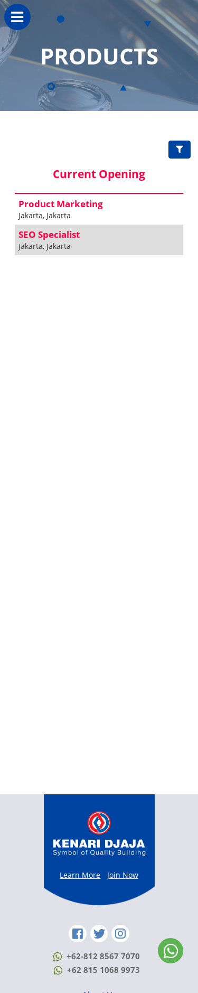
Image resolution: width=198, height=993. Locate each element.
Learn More (80, 875)
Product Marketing (60, 204)
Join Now (122, 875)
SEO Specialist (49, 234)
